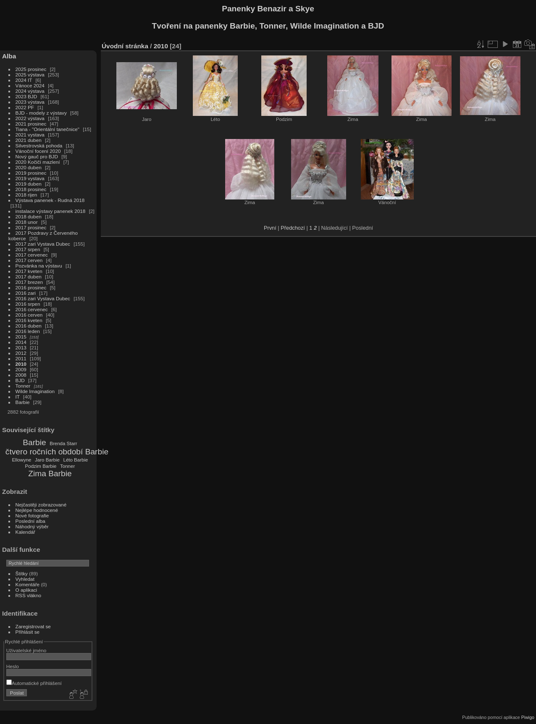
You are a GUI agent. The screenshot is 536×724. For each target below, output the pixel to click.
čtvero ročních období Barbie (56, 451)
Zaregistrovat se (33, 626)
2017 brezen (29, 282)
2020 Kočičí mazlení (38, 162)
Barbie (23, 402)
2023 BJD (26, 96)
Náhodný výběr (32, 526)
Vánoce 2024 (30, 85)
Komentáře (28, 584)
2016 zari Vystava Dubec (43, 298)
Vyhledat (25, 579)
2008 (21, 375)
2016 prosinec (31, 287)
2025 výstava (30, 74)
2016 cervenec (32, 309)
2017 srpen (28, 249)
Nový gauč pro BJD (37, 156)
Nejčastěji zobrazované (41, 504)
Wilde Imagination (35, 391)
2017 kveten (29, 271)
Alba (9, 56)
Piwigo (527, 717)
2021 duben (29, 140)
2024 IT (24, 80)
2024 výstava (30, 91)
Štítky (22, 573)
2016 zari (26, 293)
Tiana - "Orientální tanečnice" (47, 129)
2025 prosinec (31, 69)
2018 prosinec (31, 189)
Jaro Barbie (47, 459)
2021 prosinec (31, 123)
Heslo (12, 666)
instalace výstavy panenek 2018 (51, 211)
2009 (21, 369)
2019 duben (29, 183)
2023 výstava (30, 102)
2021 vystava (30, 134)
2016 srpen (28, 304)
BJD (20, 380)
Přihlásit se (28, 632)
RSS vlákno (28, 595)
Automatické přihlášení (34, 683)
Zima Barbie (49, 473)
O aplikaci (26, 590)
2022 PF (25, 107)
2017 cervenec (32, 254)
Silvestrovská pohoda (39, 145)
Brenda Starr (63, 443)
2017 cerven (29, 260)
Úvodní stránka (125, 46)
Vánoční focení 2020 (38, 151)
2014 (21, 342)
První (270, 228)
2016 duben (29, 325)
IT (18, 396)
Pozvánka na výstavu (39, 265)
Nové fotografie (32, 515)
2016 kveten (29, 320)
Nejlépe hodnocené (37, 510)
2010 (21, 364)
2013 (21, 347)
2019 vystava (30, 178)
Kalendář (25, 532)
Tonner (23, 385)
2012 (21, 353)
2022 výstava (30, 118)
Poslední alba (30, 521)
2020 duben (29, 167)
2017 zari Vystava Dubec (43, 244)
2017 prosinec (31, 227)
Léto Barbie (75, 459)
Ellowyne (21, 459)
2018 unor (27, 222)
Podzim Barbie (41, 466)
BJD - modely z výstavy (41, 112)
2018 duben (29, 216)
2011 (21, 358)
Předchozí (293, 228)
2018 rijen (26, 194)
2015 (21, 336)
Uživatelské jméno (26, 650)
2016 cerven (29, 314)
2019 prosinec (31, 173)
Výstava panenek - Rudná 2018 (50, 200)
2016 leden (28, 331)
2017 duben (29, 276)
